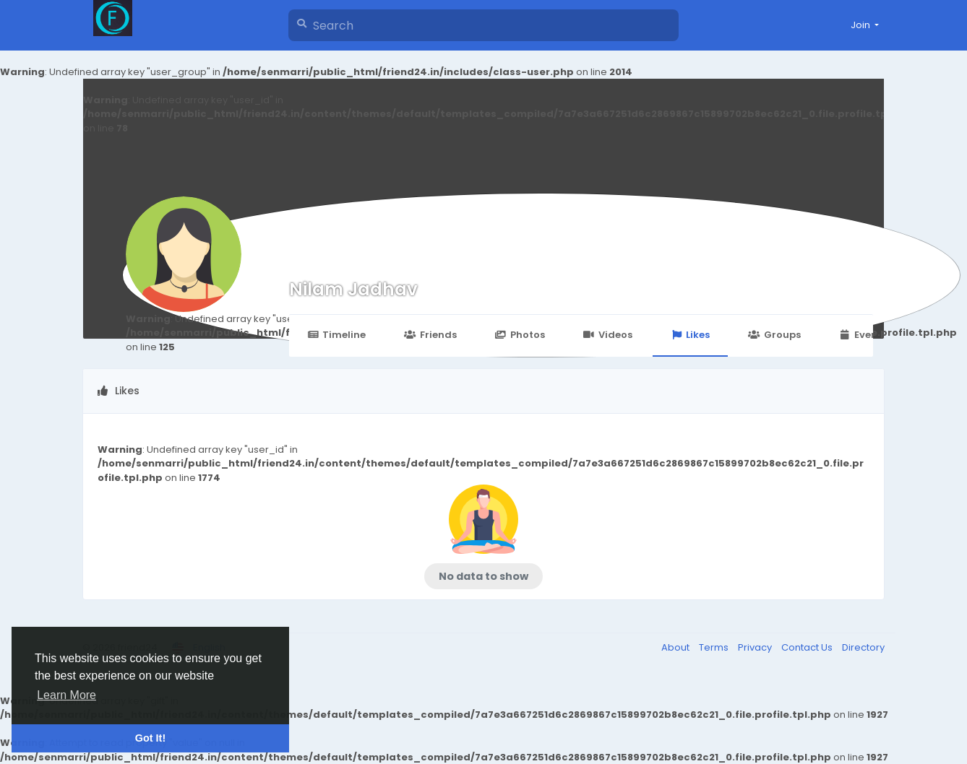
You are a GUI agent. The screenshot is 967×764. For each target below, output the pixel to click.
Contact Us (808, 647)
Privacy (756, 647)
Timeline (336, 335)
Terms (715, 647)
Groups (774, 335)
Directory (863, 647)
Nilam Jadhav (353, 289)
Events (863, 335)
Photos (520, 335)
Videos (607, 335)
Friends (430, 335)
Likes (690, 335)
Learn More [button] (66, 695)
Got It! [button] (150, 738)
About (676, 647)
